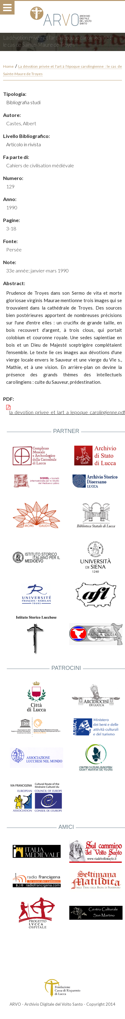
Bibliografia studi (23, 102)
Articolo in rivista (23, 144)
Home (8, 66)
